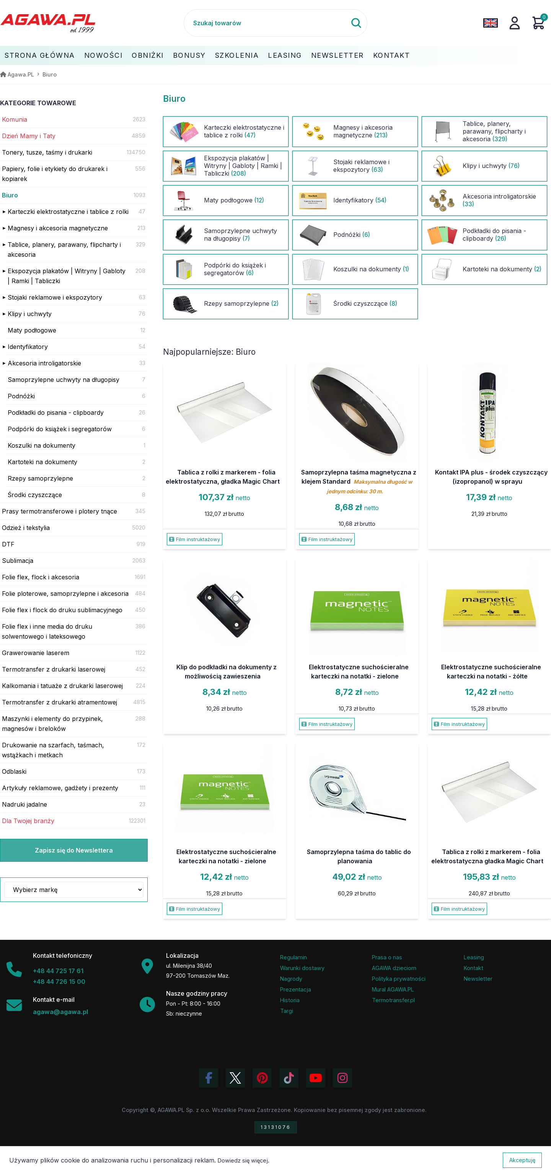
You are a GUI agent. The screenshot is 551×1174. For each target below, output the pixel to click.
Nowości (103, 55)
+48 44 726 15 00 (59, 981)
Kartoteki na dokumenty (42, 462)
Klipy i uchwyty (30, 314)
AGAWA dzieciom (394, 968)
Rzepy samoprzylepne (40, 478)
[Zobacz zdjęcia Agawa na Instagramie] (342, 1078)
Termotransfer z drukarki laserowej (53, 669)
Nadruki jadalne (24, 804)
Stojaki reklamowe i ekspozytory (55, 297)
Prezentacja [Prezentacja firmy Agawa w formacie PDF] (295, 989)
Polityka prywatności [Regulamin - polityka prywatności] (398, 978)
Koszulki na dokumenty (41, 445)
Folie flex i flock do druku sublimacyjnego (62, 610)
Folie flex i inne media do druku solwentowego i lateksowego (47, 631)
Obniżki (148, 55)
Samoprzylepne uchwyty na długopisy (63, 379)
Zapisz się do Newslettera (74, 850)
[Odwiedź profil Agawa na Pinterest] (262, 1078)
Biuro (10, 195)
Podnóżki (21, 396)
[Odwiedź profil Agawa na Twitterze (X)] (235, 1078)
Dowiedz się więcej (243, 1160)
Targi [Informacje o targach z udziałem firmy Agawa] (286, 1011)
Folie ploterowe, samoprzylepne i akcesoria (65, 593)
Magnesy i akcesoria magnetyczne (58, 228)
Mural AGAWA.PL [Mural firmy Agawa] (393, 989)
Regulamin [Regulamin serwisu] (293, 957)
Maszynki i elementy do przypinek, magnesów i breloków (52, 723)
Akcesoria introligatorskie (44, 363)
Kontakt (391, 55)
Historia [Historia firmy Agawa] (290, 1000)
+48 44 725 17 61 (58, 971)
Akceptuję (522, 1160)
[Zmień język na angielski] (490, 23)
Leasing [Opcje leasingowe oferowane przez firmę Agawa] (474, 957)
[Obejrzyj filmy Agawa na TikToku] (288, 1078)
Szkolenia (237, 55)
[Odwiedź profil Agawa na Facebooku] (208, 1078)
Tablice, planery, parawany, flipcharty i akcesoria (64, 249)
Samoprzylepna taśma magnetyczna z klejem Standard (358, 481)
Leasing (285, 55)
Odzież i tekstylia (26, 528)
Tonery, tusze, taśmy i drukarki (47, 152)
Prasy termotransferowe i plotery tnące (59, 511)
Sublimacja (17, 560)
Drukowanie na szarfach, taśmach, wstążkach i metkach (53, 750)
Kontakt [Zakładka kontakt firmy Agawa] (473, 968)
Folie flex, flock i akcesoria (40, 577)
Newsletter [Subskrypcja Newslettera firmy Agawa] (478, 978)
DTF (8, 544)
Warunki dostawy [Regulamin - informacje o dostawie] (302, 968)
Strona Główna (40, 55)
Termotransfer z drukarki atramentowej (59, 702)
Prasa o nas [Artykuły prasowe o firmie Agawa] (387, 957)
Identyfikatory (28, 347)
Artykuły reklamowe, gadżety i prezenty (60, 788)
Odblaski (14, 771)
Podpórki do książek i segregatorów (60, 429)
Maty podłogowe (32, 330)
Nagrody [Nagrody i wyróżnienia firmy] (291, 978)
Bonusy (189, 55)
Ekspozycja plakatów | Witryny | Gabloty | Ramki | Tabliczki (67, 276)
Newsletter (337, 55)
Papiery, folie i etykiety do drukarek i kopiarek (55, 174)
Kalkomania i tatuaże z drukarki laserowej (62, 686)
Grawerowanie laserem (35, 653)
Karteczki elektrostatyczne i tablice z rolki (68, 211)
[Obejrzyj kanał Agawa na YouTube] (315, 1078)
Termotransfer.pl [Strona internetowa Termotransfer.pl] (393, 1000)
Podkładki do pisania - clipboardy (56, 412)
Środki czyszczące (35, 495)
